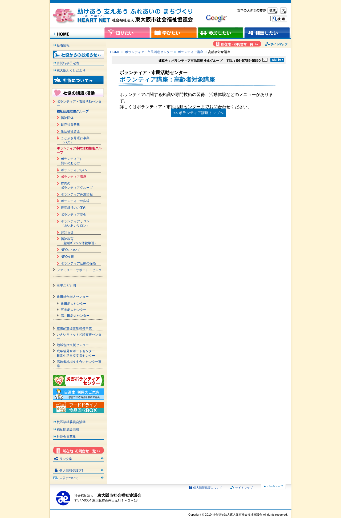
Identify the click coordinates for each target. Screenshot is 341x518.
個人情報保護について (207, 487)
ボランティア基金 (73, 214)
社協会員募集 (66, 437)
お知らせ (67, 232)
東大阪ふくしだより (71, 70)
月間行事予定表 (68, 63)
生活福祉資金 (70, 131)
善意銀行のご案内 (73, 208)
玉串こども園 (66, 285)
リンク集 (65, 459)
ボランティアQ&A (74, 170)
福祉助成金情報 (68, 429)
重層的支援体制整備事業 (74, 328)
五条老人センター (73, 310)
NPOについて (71, 250)
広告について (69, 478)
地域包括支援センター (73, 345)
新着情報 (63, 45)
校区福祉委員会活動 (71, 422)
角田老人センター (73, 304)
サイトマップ (244, 487)
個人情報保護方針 (72, 470)
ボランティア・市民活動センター (149, 52)
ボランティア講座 (190, 52)
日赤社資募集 (70, 124)
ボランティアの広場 (75, 201)
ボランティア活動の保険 (78, 263)
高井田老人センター (75, 316)
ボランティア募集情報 (77, 194)
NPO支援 (67, 257)
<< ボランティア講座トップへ (198, 113)
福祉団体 (67, 118)
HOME (115, 52)
